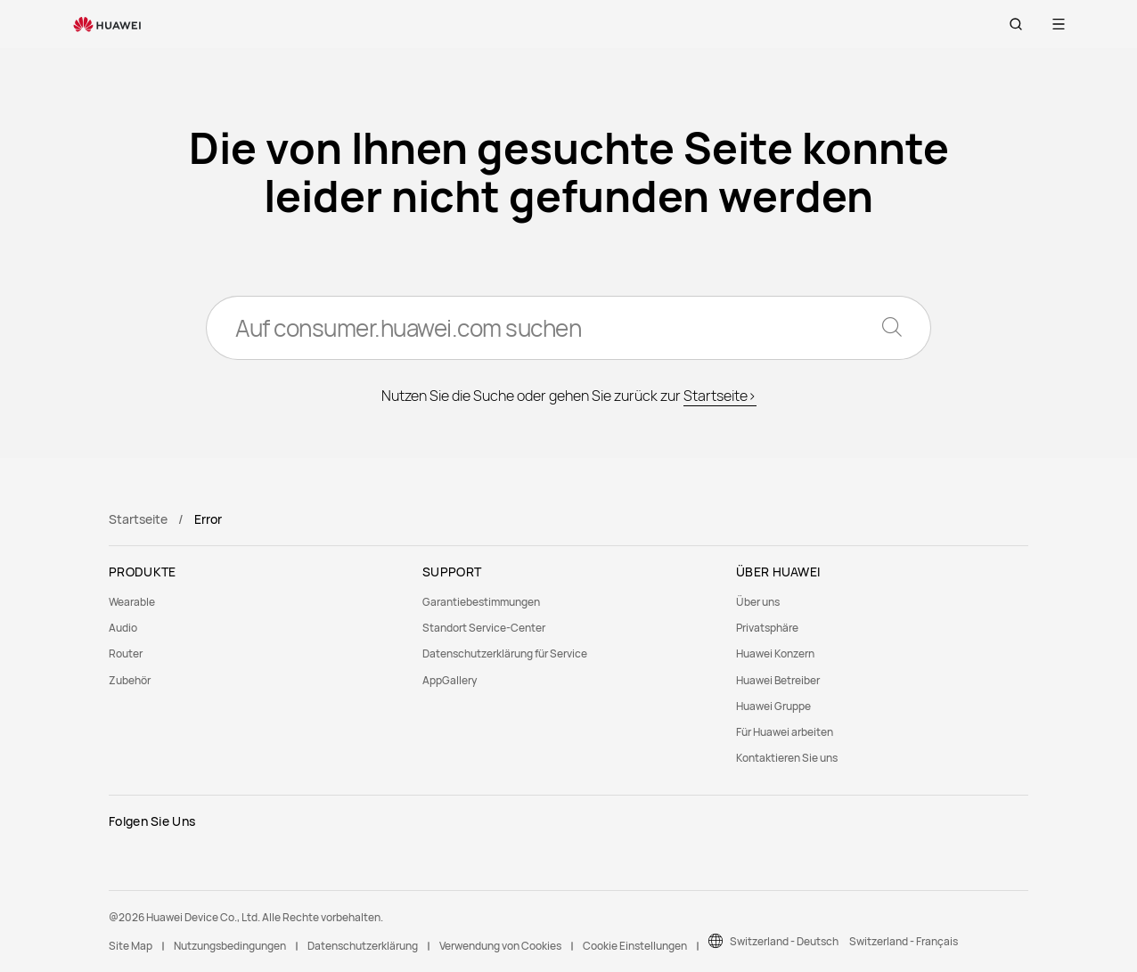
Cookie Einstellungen (635, 945)
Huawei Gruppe (773, 706)
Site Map (130, 945)
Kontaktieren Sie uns (787, 757)
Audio (123, 627)
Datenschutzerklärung (362, 945)
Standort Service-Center (483, 627)
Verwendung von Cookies (500, 945)
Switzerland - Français (903, 941)
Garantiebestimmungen (481, 601)
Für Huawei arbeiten (784, 731)
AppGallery (449, 680)
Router (126, 653)
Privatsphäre (767, 627)
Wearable (132, 601)
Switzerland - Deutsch (784, 941)
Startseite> (720, 395)
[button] (1016, 24)
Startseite (138, 519)
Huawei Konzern (775, 653)
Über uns (758, 601)
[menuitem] (255, 601)
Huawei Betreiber (778, 680)
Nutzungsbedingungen (230, 945)
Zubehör (130, 680)
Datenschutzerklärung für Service (504, 653)
